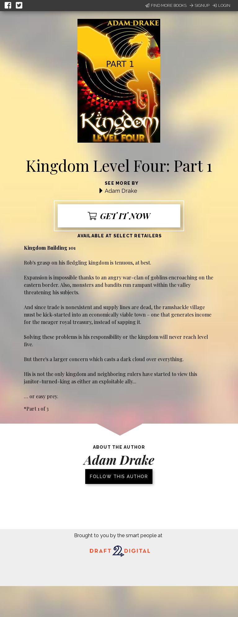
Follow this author (119, 476)
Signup (199, 5)
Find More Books (166, 5)
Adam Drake (121, 191)
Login (221, 5)
